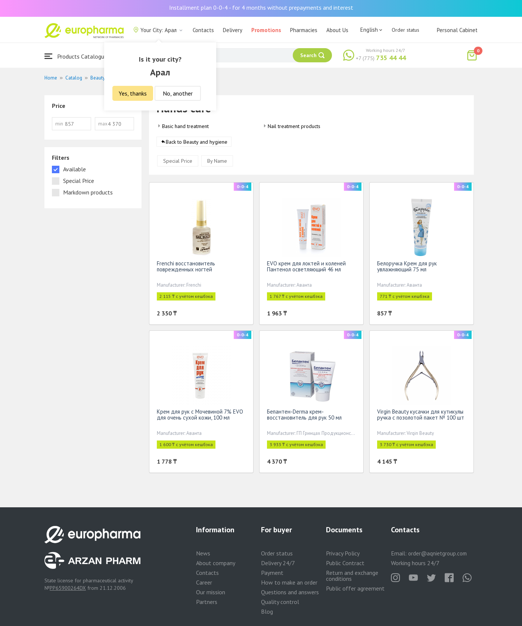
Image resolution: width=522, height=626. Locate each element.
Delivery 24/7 (278, 563)
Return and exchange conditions (352, 575)
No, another (178, 93)
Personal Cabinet (457, 30)
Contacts (203, 30)
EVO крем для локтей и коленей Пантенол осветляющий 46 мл (306, 267)
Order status (405, 30)
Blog (267, 611)
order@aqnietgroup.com (437, 553)
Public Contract (345, 563)
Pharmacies (303, 30)
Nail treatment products (294, 126)
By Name (217, 162)
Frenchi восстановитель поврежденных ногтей (186, 267)
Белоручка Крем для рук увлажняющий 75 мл (407, 267)
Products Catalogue (75, 56)
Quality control (280, 601)
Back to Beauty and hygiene (196, 143)
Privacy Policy (343, 553)
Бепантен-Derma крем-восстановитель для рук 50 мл (304, 416)
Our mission (210, 592)
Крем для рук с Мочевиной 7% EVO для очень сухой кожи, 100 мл (200, 416)
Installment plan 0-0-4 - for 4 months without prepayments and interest (261, 7)
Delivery (232, 30)
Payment (272, 572)
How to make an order (289, 582)
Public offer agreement (355, 588)
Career (204, 582)
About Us (337, 30)
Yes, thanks (133, 93)
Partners (206, 601)
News (203, 553)
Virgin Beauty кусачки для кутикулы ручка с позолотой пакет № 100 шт (420, 416)
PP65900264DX (68, 588)
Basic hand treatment (185, 126)
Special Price (177, 162)
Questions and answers (290, 592)
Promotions (266, 30)
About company (215, 563)
